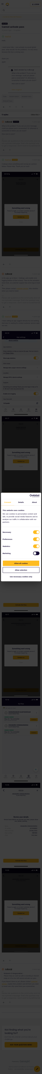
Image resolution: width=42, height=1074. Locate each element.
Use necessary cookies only (21, 577)
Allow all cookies (21, 563)
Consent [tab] (7, 502)
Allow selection (21, 570)
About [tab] (34, 502)
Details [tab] (21, 502)
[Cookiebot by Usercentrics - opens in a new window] (29, 495)
